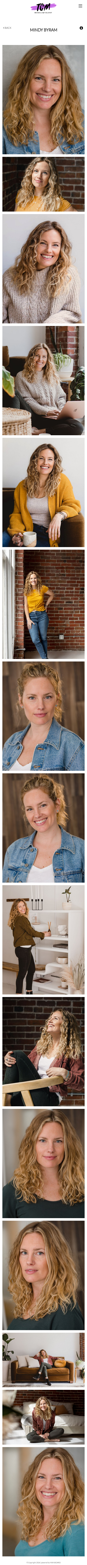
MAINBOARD (55, 1562)
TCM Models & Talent (43, 8)
